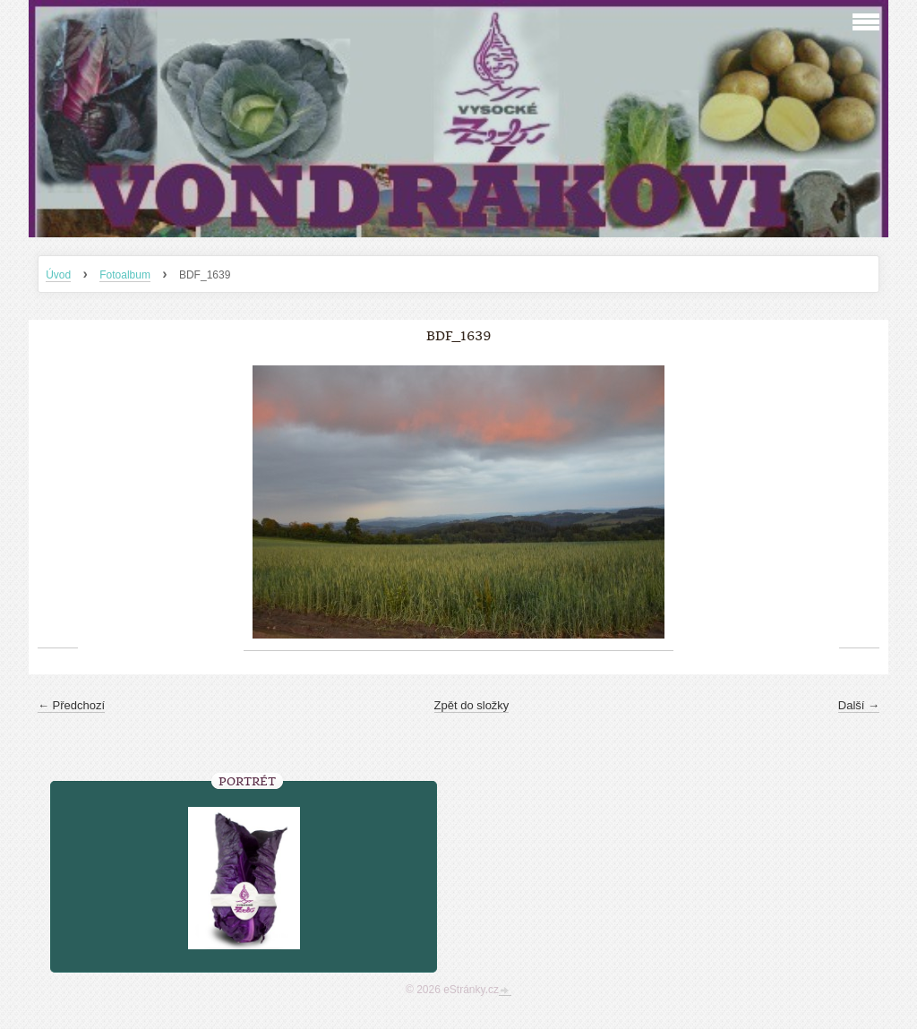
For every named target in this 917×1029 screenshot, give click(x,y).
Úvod (58, 275)
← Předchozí (71, 705)
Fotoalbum (124, 275)
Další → (858, 705)
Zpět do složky (472, 705)
